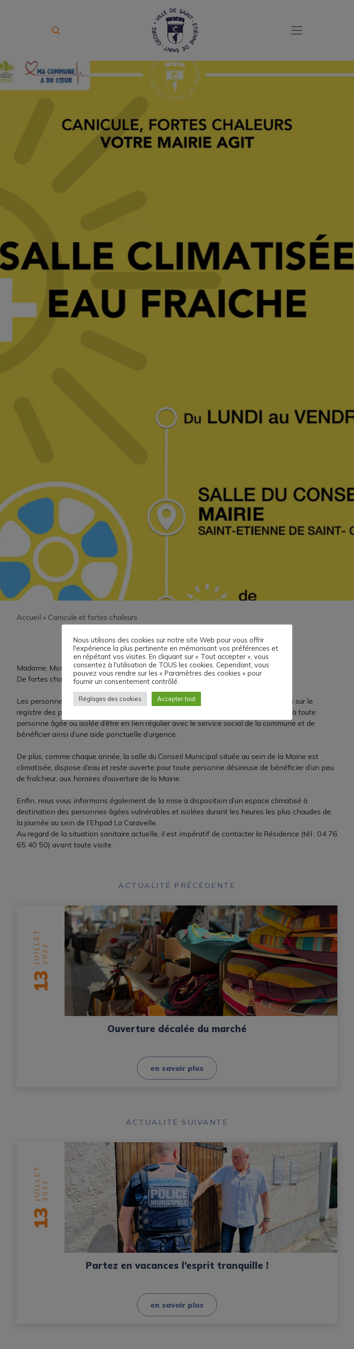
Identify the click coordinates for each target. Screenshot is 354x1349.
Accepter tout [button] (176, 698)
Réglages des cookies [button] (110, 698)
